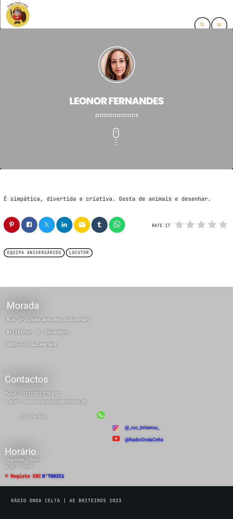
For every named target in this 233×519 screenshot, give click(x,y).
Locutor (79, 253)
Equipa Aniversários (34, 253)
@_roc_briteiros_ (142, 428)
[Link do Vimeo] (17, 14)
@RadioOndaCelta (144, 440)
